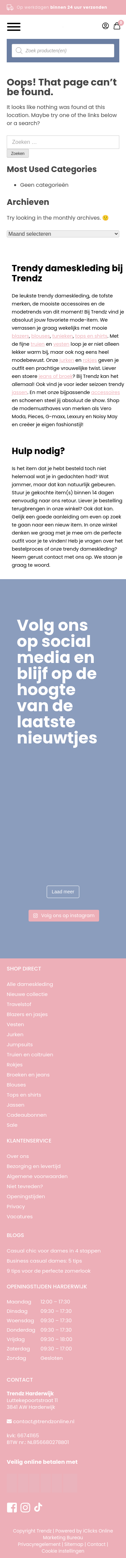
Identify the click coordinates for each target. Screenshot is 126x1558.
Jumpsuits (20, 1044)
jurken (66, 360)
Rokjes (15, 1064)
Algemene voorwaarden (37, 1176)
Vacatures (20, 1216)
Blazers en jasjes (27, 1014)
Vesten (15, 1024)
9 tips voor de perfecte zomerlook (49, 1270)
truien (38, 344)
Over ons (18, 1156)
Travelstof (19, 1004)
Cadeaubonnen (27, 1114)
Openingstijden (26, 1196)
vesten (61, 344)
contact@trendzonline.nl (44, 1421)
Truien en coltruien (30, 1054)
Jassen (16, 1104)
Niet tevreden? (25, 1186)
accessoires (105, 392)
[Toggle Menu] (13, 27)
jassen (19, 392)
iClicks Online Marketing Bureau (78, 1534)
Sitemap (74, 1544)
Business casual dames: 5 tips (44, 1260)
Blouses (16, 1084)
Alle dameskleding (30, 984)
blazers (20, 336)
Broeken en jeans (28, 1074)
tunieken (62, 336)
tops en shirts (91, 336)
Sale (12, 1124)
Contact (96, 1544)
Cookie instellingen (63, 1551)
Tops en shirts (24, 1094)
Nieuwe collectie (27, 994)
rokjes (90, 360)
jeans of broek (56, 376)
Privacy (16, 1206)
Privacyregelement (39, 1544)
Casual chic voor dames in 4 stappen (54, 1250)
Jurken (15, 1034)
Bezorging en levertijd (33, 1166)
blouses (40, 336)
